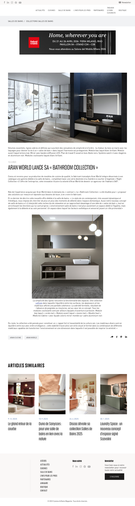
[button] (51, 10)
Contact (43, 490)
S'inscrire (114, 476)
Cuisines (43, 468)
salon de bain (45, 150)
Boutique (122, 10)
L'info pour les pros (48, 475)
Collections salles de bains (39, 21)
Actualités (40, 10)
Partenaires (99, 10)
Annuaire (44, 483)
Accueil (43, 460)
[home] (18, 10)
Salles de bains (15, 21)
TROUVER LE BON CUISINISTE (111, 10)
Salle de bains (46, 472)
